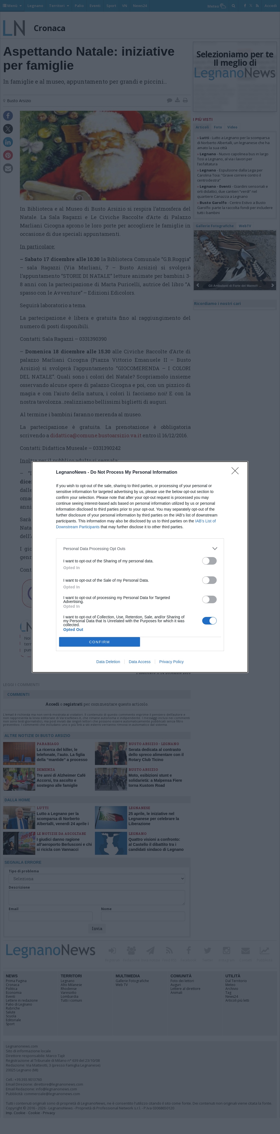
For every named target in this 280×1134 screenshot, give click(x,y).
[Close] (237, 472)
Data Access (140, 661)
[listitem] (140, 548)
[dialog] (140, 567)
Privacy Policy (171, 661)
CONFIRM (99, 642)
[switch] (209, 561)
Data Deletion (108, 661)
